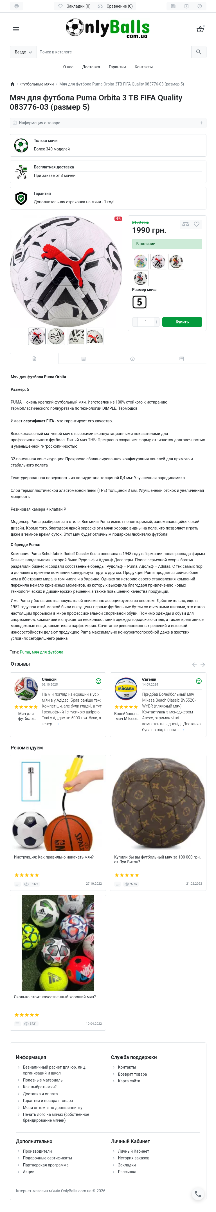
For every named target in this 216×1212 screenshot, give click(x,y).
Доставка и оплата (40, 1094)
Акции (29, 1172)
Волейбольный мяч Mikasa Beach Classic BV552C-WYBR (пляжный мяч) (126, 716)
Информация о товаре (108, 122)
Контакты (144, 67)
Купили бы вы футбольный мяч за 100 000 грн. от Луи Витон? (157, 859)
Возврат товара (132, 1074)
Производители (37, 1151)
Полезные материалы (43, 1080)
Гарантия (42, 193)
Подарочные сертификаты (47, 1158)
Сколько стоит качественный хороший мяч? (55, 997)
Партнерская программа (46, 1165)
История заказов (134, 1158)
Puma (25, 652)
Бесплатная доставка (54, 167)
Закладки (127, 1165)
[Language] (16, 6)
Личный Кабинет (133, 1151)
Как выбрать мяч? (40, 1087)
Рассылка (127, 1172)
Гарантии (117, 67)
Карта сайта (129, 1081)
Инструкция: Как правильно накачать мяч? (54, 857)
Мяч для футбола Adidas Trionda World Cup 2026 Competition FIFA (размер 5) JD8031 (26, 716)
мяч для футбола (47, 652)
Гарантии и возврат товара (48, 1100)
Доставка (91, 67)
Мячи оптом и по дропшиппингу (52, 1107)
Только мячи (46, 140)
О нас (68, 67)
